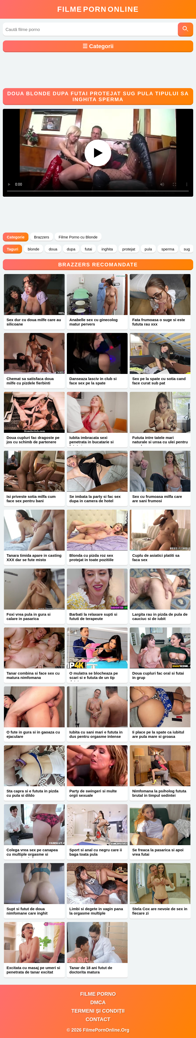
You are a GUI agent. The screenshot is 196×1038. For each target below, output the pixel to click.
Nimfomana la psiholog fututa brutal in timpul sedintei (159, 793)
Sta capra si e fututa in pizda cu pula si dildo (32, 793)
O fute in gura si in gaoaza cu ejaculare (33, 734)
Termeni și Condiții (98, 1011)
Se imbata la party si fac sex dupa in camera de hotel (95, 498)
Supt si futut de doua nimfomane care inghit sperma (26, 913)
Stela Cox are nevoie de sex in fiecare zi (159, 911)
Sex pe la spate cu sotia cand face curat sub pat (158, 380)
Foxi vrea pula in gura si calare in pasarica (28, 616)
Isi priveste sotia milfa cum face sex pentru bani (31, 498)
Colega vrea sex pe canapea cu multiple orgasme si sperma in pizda (32, 854)
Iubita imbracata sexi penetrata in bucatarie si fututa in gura (91, 441)
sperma (167, 249)
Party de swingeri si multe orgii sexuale (93, 793)
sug (187, 249)
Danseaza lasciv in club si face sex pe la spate (93, 380)
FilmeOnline (98, 9)
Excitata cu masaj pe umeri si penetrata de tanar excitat (33, 970)
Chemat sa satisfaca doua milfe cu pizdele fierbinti (30, 380)
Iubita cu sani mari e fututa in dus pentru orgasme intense (96, 734)
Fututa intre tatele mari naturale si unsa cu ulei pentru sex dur (160, 441)
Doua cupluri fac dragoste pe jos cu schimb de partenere (32, 439)
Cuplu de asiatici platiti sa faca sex (155, 557)
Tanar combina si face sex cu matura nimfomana (32, 675)
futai (88, 249)
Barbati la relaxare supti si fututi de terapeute (93, 616)
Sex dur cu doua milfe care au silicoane (33, 322)
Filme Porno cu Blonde (78, 237)
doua (53, 249)
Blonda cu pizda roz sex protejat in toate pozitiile (91, 557)
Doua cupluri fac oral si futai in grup (158, 675)
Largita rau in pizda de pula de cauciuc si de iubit (160, 616)
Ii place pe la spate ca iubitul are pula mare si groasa (158, 734)
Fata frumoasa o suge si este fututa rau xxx (158, 322)
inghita (107, 249)
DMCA (98, 1002)
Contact (98, 1019)
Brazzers (41, 237)
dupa (71, 249)
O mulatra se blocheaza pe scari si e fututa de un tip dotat (93, 677)
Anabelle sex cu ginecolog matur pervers (93, 322)
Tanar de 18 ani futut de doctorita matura (90, 970)
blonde (33, 249)
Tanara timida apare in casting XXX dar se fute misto (33, 557)
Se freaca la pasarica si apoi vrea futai (157, 852)
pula (148, 249)
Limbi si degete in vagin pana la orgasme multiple (96, 911)
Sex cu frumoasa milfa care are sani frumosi (157, 498)
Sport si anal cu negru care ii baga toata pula (95, 852)
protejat (128, 249)
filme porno (98, 994)
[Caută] (185, 30)
